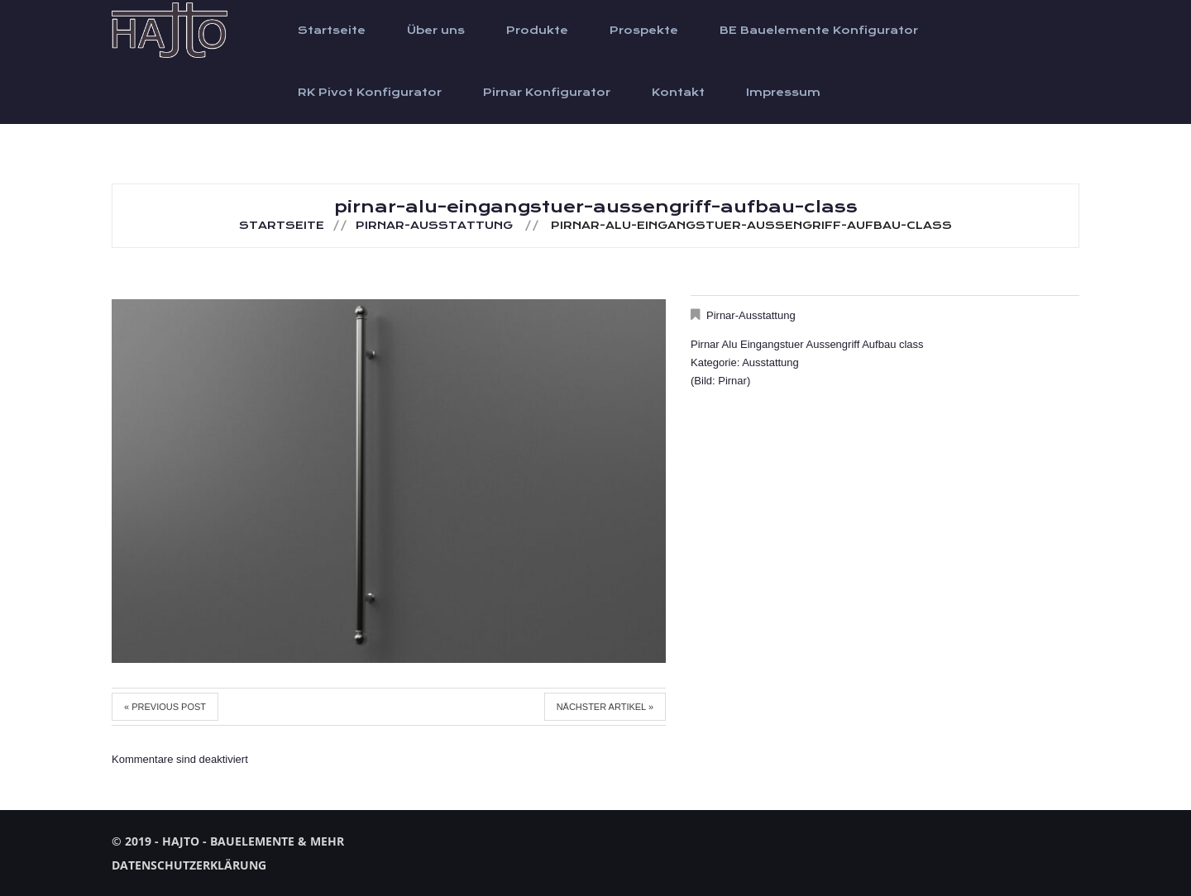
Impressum (783, 92)
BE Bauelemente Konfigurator (819, 30)
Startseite (332, 30)
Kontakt (678, 92)
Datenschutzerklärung (189, 865)
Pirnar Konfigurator (546, 92)
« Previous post (165, 707)
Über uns (436, 30)
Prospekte (644, 30)
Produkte (537, 30)
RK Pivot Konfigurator (370, 92)
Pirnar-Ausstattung (434, 225)
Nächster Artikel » (605, 707)
